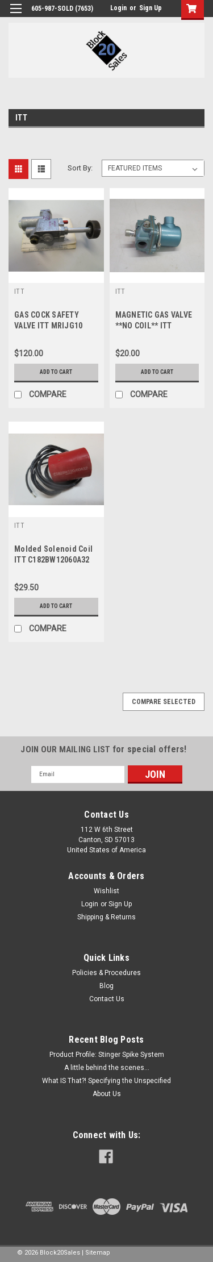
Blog (106, 986)
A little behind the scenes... (106, 1068)
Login (118, 8)
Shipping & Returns (106, 917)
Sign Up (150, 8)
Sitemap (97, 1252)
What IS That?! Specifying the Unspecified (106, 1081)
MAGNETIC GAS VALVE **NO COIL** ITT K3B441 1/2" (154, 325)
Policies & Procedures (106, 973)
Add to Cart (56, 372)
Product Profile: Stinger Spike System (106, 1055)
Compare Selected (163, 702)
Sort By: (80, 168)
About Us (107, 1094)
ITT (19, 291)
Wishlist (106, 891)
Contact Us (106, 999)
